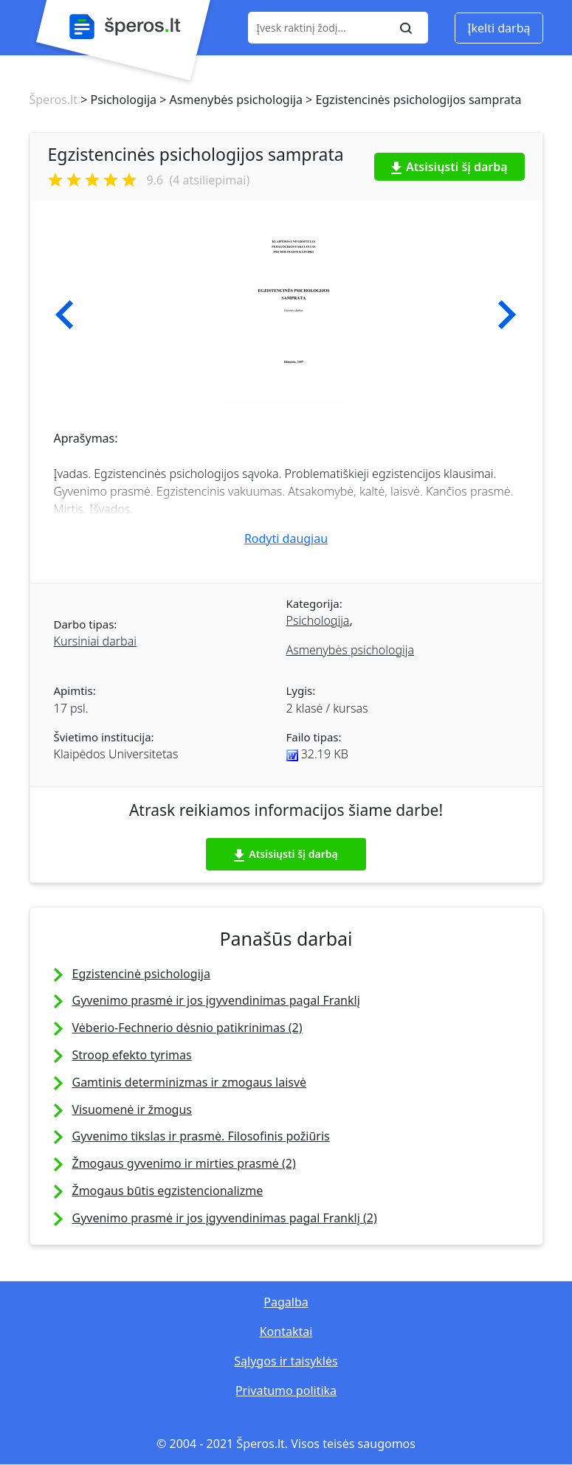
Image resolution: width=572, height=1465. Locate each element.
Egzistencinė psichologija (141, 974)
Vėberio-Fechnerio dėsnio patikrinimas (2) (187, 1027)
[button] (64, 315)
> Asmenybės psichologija (229, 99)
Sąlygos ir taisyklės (285, 1361)
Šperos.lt (53, 99)
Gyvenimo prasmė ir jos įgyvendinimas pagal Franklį (216, 1000)
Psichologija (318, 620)
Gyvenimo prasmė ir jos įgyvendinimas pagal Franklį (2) (224, 1218)
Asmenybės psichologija (350, 650)
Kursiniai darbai (95, 641)
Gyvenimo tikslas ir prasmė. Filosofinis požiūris (201, 1136)
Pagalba (285, 1302)
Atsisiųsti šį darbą (449, 167)
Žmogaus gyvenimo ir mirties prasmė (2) (184, 1163)
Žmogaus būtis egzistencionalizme (167, 1190)
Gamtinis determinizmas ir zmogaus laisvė (189, 1082)
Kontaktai (286, 1331)
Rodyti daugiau (286, 538)
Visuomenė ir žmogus (132, 1109)
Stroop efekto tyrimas (132, 1055)
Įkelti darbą (498, 28)
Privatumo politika (286, 1390)
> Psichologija (116, 99)
